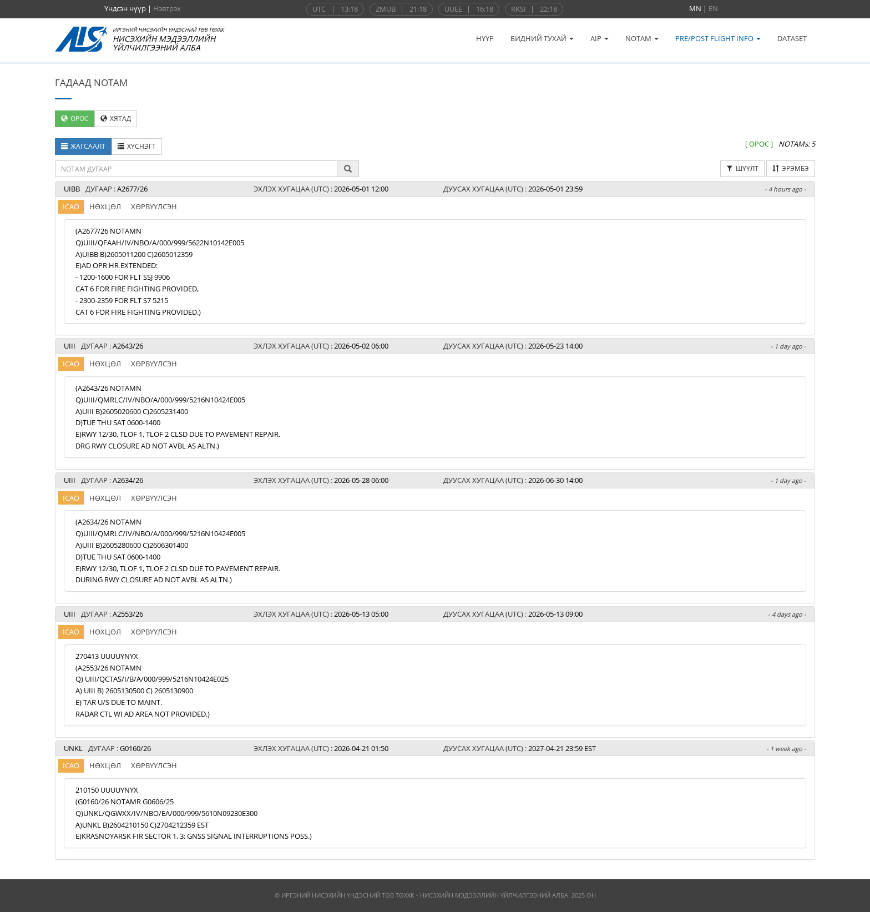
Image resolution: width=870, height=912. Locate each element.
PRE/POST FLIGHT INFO (718, 38)
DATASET (792, 38)
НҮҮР (485, 38)
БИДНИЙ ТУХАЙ (542, 38)
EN (713, 8)
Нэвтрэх (167, 8)
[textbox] (196, 168)
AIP (599, 38)
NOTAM (642, 38)
